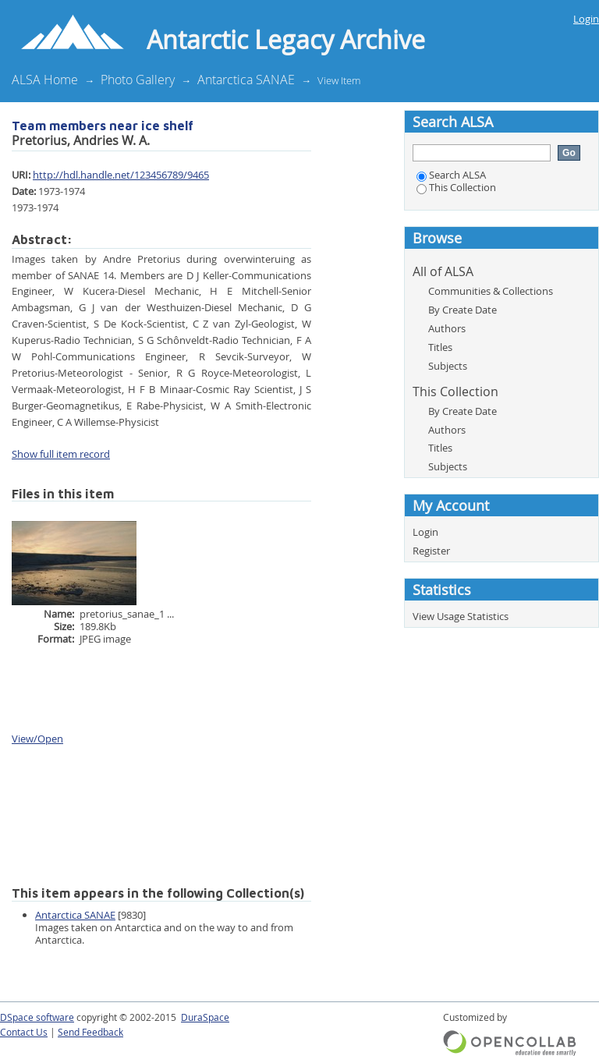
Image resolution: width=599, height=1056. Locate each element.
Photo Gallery (138, 79)
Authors (447, 328)
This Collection (456, 187)
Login (586, 19)
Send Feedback (90, 1032)
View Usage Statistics (461, 616)
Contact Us (24, 1032)
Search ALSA (451, 175)
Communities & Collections (490, 291)
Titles (440, 347)
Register (431, 551)
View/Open (37, 739)
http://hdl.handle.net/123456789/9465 (121, 175)
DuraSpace (205, 1017)
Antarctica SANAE (246, 79)
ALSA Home (45, 79)
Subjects (447, 366)
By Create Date (462, 310)
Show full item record (61, 454)
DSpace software (37, 1017)
